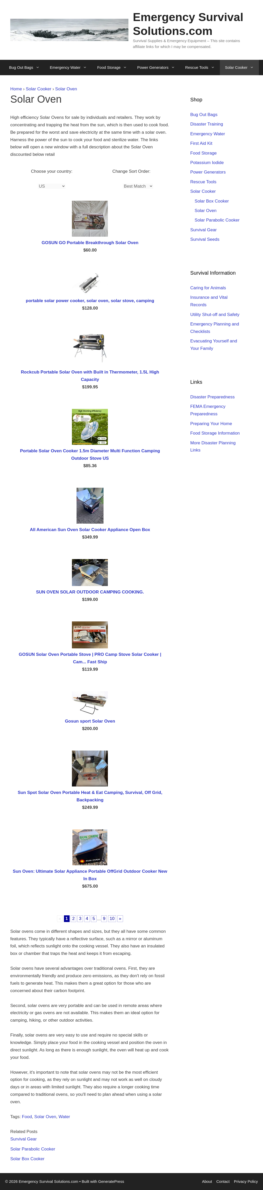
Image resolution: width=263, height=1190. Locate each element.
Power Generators (158, 67)
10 (112, 918)
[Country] (51, 186)
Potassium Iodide (207, 162)
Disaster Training (206, 124)
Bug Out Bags (27, 67)
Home (16, 89)
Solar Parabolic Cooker (32, 1149)
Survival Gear (23, 1139)
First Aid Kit (201, 143)
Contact (223, 1181)
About (207, 1181)
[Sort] (138, 186)
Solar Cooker (242, 67)
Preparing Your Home (211, 423)
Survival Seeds (204, 239)
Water (64, 1116)
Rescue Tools (202, 67)
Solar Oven (66, 89)
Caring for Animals (208, 287)
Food (27, 1116)
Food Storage (114, 67)
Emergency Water (71, 67)
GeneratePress (111, 1181)
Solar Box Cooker (27, 1158)
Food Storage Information (215, 433)
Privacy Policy (246, 1181)
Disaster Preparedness (212, 397)
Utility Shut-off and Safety (215, 314)
